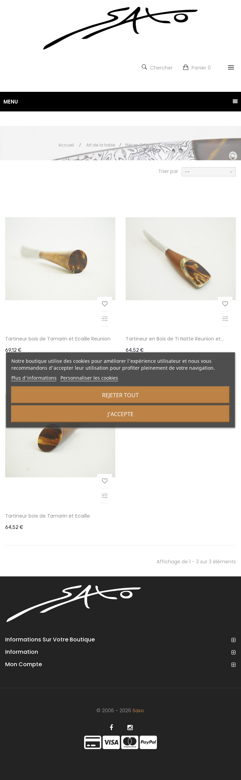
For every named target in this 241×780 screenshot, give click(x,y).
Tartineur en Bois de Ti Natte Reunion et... (175, 338)
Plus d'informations (34, 378)
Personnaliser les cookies (89, 378)
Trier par (168, 171)
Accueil (66, 145)
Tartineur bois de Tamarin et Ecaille (47, 515)
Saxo (138, 710)
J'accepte (120, 414)
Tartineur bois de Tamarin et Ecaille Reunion (58, 338)
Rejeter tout (120, 395)
